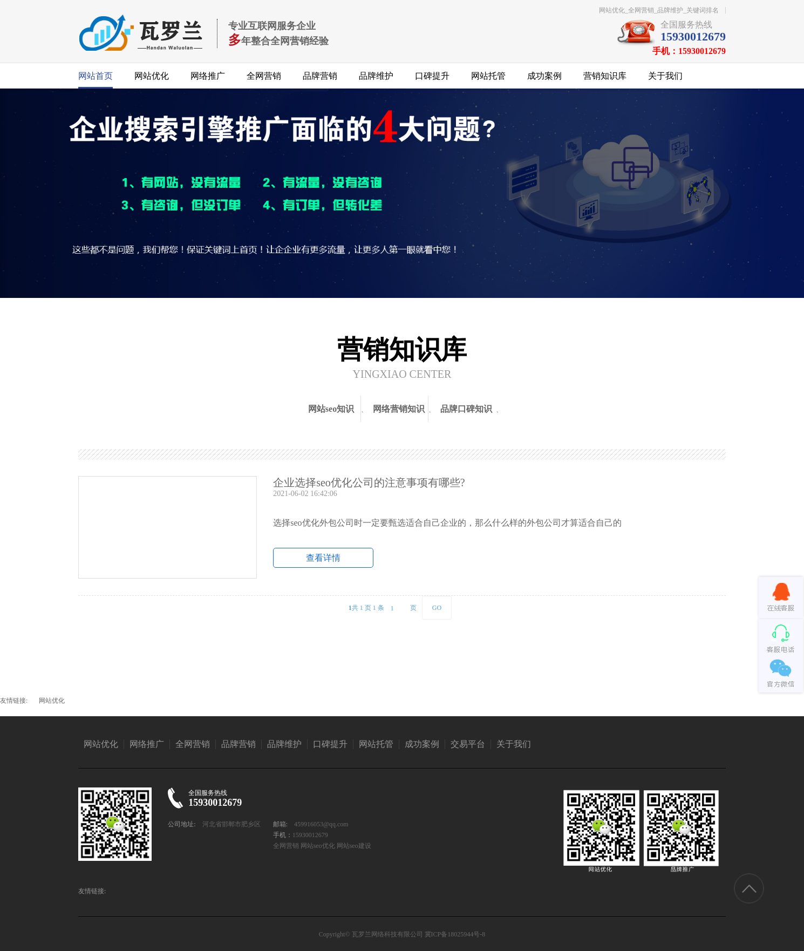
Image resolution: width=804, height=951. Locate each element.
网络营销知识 (399, 408)
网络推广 (207, 75)
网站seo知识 (331, 408)
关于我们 (665, 75)
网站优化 (151, 75)
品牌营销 (320, 75)
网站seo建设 (354, 846)
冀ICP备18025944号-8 (455, 934)
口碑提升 (432, 75)
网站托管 (488, 75)
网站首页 (95, 75)
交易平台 (468, 744)
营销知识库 (604, 75)
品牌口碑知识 (466, 408)
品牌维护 (376, 75)
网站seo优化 (318, 846)
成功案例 (544, 75)
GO (436, 608)
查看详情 (323, 557)
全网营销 (264, 75)
